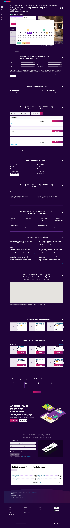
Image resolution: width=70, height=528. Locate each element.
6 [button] (36, 30)
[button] (2, 1)
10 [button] (20, 32)
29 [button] (33, 37)
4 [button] (49, 27)
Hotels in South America (18, 5)
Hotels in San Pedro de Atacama (17, 479)
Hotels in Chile (25, 5)
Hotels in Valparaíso (15, 478)
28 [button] (30, 37)
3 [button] (20, 30)
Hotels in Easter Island (40, 476)
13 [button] (28, 32)
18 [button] (23, 35)
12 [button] (25, 32)
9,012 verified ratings (20, 14)
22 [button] (33, 35)
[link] (21, 352)
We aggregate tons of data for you (37, 497)
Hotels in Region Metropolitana (32, 5)
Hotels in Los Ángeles (15, 475)
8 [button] (33, 30)
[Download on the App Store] (56, 510)
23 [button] (18, 37)
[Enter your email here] (23, 449)
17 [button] (20, 35)
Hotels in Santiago (41, 5)
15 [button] (33, 32)
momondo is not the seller (37, 495)
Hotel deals (11, 5)
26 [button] (25, 37)
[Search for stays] (1, 7)
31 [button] (20, 40)
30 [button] (18, 40)
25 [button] (23, 37)
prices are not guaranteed (33, 492)
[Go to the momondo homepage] (7, 1)
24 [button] (20, 37)
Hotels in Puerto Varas (15, 481)
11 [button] (23, 32)
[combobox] (23, 443)
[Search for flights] (1, 5)
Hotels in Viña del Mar (15, 476)
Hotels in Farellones (15, 482)
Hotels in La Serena (40, 479)
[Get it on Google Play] (56, 508)
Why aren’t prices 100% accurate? (37, 499)
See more (61, 344)
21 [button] (30, 35)
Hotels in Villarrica (40, 482)
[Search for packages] (1, 11)
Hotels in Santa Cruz (40, 481)
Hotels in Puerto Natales (41, 475)
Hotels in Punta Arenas (40, 478)
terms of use (23, 456)
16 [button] (18, 35)
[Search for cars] (1, 9)
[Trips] (1, 14)
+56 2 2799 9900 (13, 12)
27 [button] (28, 37)
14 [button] (30, 32)
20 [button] (28, 35)
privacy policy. (29, 456)
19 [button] (25, 35)
